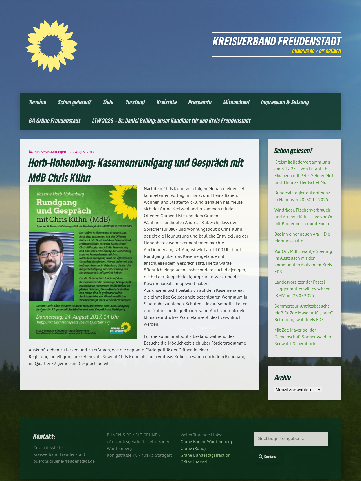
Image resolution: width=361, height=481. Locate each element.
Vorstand (135, 102)
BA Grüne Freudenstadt (54, 120)
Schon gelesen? (74, 102)
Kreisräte (167, 102)
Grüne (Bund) (193, 448)
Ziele (108, 102)
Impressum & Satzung (285, 102)
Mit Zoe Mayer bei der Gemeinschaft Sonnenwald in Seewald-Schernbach (302, 336)
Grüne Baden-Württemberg (206, 441)
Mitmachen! (236, 102)
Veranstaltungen (53, 151)
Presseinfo (200, 102)
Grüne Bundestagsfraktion (205, 455)
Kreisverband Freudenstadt (277, 41)
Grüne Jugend (193, 462)
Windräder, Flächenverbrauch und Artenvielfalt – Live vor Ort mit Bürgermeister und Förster (304, 216)
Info (37, 151)
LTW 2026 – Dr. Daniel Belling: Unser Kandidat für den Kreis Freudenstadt (171, 120)
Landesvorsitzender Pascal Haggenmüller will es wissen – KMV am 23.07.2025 (304, 288)
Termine (37, 102)
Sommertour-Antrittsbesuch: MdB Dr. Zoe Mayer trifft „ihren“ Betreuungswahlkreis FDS (303, 312)
